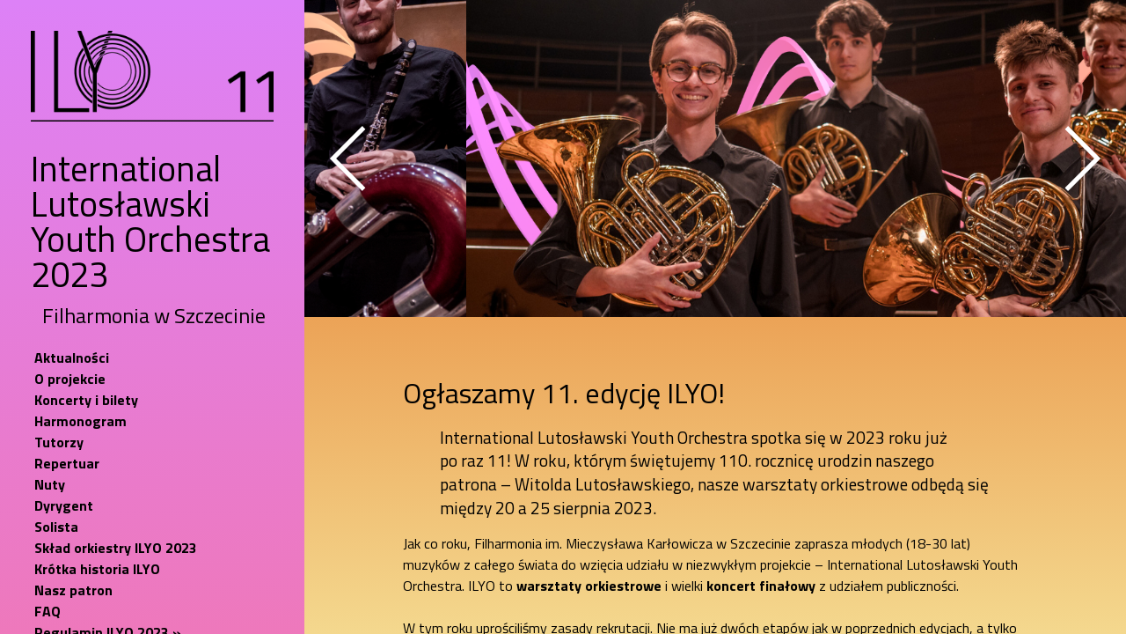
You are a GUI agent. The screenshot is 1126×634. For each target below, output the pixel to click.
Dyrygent (63, 505)
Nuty (49, 484)
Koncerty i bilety (86, 399)
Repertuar (66, 463)
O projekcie (70, 378)
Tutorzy (59, 442)
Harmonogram (80, 420)
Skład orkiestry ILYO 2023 (115, 547)
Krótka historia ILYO (97, 568)
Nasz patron (73, 590)
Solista (56, 526)
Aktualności (71, 357)
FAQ (47, 611)
